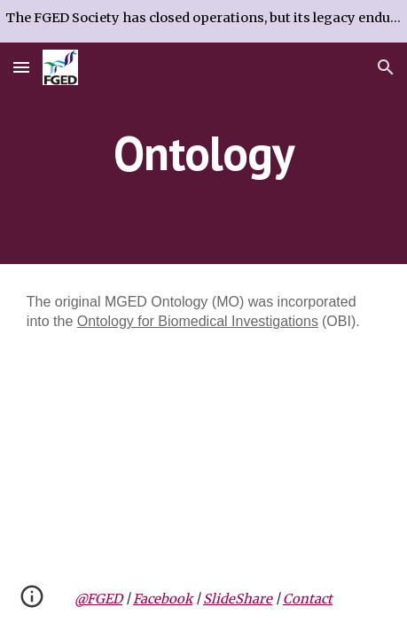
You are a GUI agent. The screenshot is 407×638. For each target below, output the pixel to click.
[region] (203, 21)
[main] (203, 152)
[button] (21, 67)
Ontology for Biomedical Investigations (197, 321)
